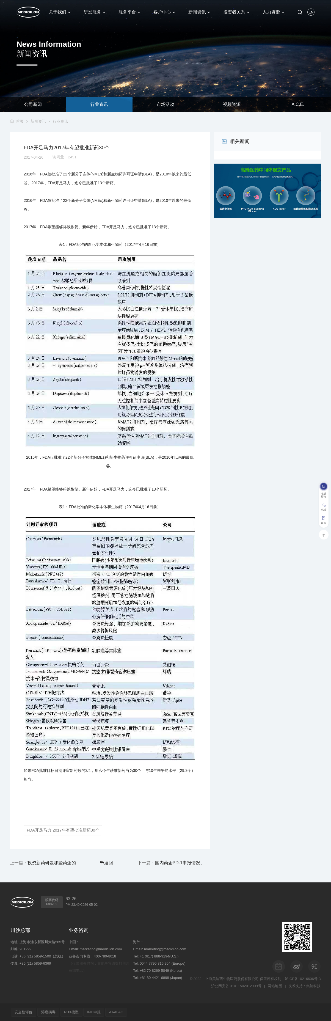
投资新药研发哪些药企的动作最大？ (53, 862)
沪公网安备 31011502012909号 (236, 986)
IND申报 (94, 1012)
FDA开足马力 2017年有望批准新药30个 (63, 830)
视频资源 (232, 104)
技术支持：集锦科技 (304, 986)
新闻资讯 (38, 121)
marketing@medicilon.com (101, 949)
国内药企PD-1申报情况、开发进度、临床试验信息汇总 (184, 862)
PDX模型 (72, 1012)
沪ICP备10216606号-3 (303, 979)
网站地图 (275, 986)
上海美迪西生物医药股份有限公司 (232, 979)
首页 (20, 121)
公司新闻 (33, 104)
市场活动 (165, 104)
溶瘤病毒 (49, 1012)
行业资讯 (99, 104)
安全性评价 (24, 1012)
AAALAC (117, 1012)
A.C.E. (297, 104)
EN (310, 12)
